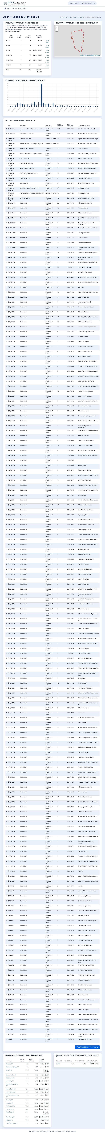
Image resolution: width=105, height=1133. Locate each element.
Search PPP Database (20, 9)
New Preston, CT (11, 1092)
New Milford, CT (10, 1089)
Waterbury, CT (10, 1112)
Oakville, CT (9, 1100)
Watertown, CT (10, 1117)
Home (7, 9)
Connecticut (67, 17)
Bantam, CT (9, 1064)
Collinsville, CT (10, 1078)
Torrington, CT (10, 1109)
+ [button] (56, 27)
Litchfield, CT (10, 1081)
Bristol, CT (9, 1070)
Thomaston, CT (10, 1106)
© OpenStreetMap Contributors (92, 55)
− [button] (56, 30)
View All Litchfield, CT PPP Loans (87, 1047)
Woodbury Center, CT (12, 1123)
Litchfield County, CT (79, 17)
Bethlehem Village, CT (12, 1067)
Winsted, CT (9, 1120)
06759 (58, 1064)
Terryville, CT (9, 1103)
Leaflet (82, 55)
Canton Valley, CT (11, 1075)
